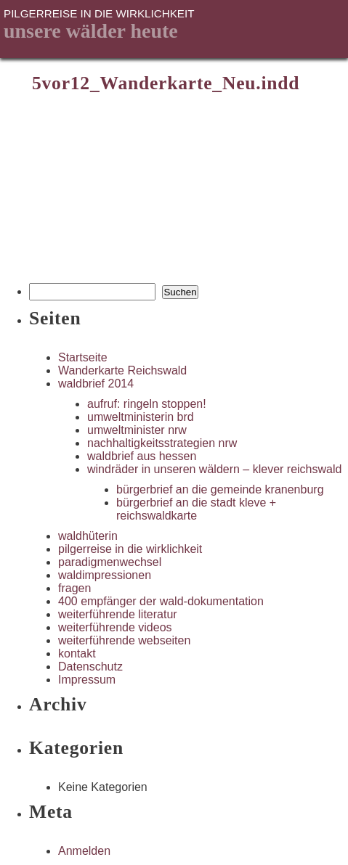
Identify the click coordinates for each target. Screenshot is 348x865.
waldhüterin (88, 536)
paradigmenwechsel (109, 562)
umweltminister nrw (137, 430)
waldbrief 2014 (96, 383)
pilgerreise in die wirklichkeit (130, 549)
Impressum (87, 679)
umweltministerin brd (140, 417)
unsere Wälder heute (91, 31)
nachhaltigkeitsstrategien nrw (162, 443)
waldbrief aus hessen (141, 456)
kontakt (77, 653)
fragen (74, 588)
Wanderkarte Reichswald (122, 370)
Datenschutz (90, 666)
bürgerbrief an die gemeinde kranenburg (220, 489)
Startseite (83, 357)
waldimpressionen (104, 575)
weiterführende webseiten (124, 640)
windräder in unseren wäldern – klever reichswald (214, 469)
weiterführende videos (115, 627)
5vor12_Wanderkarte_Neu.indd (165, 83)
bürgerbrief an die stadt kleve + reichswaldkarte (196, 509)
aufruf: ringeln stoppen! (146, 404)
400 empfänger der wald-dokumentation (161, 601)
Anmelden (84, 851)
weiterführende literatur (117, 614)
